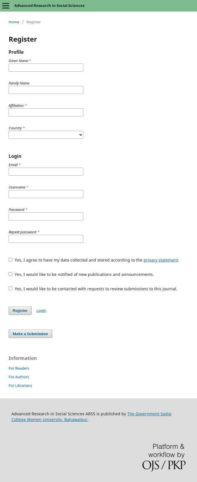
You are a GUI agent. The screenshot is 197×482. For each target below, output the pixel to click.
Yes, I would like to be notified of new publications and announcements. (81, 274)
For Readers (19, 368)
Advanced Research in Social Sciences (49, 5)
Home (14, 21)
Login (41, 310)
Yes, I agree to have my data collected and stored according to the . (94, 260)
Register (20, 310)
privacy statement (161, 260)
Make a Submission (30, 333)
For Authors (19, 376)
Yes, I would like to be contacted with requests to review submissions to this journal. (93, 288)
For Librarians (20, 385)
